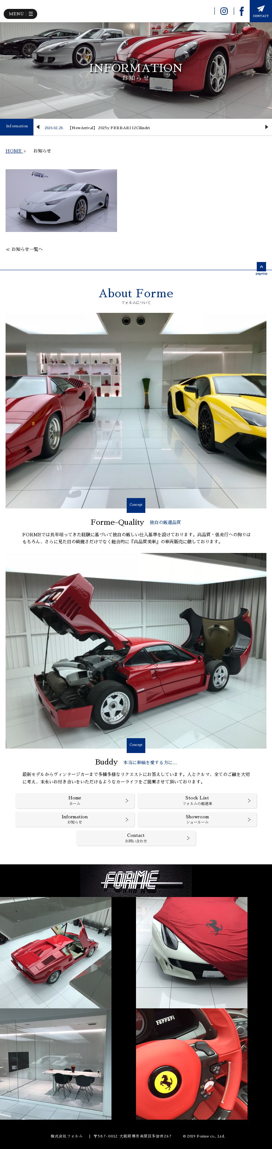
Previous (37, 127)
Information (17, 126)
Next (266, 127)
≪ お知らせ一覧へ (24, 249)
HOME (14, 151)
